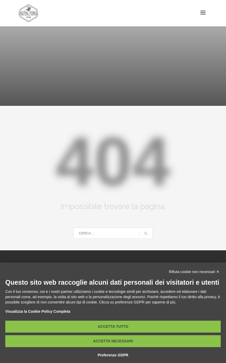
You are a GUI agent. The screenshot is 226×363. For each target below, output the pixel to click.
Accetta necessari (113, 341)
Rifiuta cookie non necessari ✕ (194, 272)
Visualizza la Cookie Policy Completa (37, 311)
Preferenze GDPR (113, 355)
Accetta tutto (113, 326)
